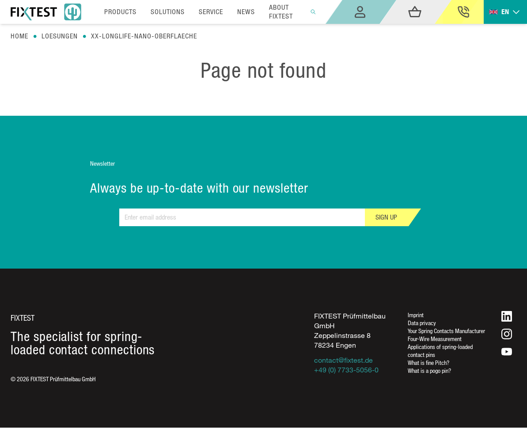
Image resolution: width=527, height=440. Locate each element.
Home (19, 36)
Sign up (386, 217)
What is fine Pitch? (428, 362)
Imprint (416, 315)
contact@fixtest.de (343, 360)
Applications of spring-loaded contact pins (440, 350)
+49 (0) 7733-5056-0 (346, 369)
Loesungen (60, 36)
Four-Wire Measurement (435, 338)
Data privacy (422, 322)
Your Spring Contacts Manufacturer (446, 330)
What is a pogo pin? (429, 370)
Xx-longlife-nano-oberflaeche (144, 36)
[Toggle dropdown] (505, 12)
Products (120, 12)
